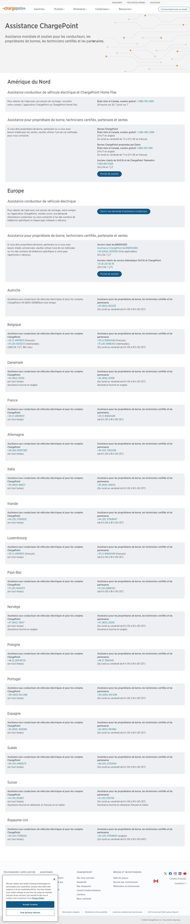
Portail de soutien (109, 173)
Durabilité (81, 882)
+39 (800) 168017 (16, 484)
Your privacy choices (30, 912)
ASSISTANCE (155, 2)
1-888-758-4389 (146, 101)
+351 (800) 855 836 (107, 694)
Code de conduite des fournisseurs (127, 912)
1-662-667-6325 (105, 163)
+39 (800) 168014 (106, 484)
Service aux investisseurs (125, 882)
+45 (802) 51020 (15, 378)
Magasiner (117, 2)
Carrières (81, 894)
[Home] (14, 8)
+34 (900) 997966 (106, 729)
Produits (59, 9)
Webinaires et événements (126, 886)
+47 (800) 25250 (106, 622)
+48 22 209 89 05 (16, 660)
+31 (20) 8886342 (106, 343)
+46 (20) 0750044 (106, 763)
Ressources (125, 9)
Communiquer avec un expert (174, 9)
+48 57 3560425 (105, 660)
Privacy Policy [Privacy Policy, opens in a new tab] (38, 898)
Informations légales (71, 912)
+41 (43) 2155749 (105, 798)
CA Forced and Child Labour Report (163, 912)
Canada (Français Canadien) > (177, 881)
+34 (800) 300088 (17, 729)
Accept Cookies (30, 904)
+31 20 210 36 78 (105, 263)
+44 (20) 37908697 (107, 519)
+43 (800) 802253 (106, 305)
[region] (30, 898)
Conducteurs (102, 9)
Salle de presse (120, 877)
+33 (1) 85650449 (106, 340)
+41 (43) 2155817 (15, 798)
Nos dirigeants (84, 886)
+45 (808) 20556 (106, 378)
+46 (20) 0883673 (16, 763)
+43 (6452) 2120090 (107, 251)
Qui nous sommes (85, 877)
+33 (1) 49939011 (15, 340)
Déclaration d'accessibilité (96, 912)
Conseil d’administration (88, 890)
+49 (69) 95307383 (17, 450)
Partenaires (80, 9)
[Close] (54, 879)
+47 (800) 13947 (15, 622)
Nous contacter (84, 898)
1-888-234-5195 (145, 148)
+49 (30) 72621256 (106, 450)
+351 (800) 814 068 (17, 694)
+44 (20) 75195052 (17, 519)
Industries (40, 9)
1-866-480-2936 (146, 132)
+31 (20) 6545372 (16, 343)
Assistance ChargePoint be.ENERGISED (117, 248)
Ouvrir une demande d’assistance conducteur (123, 211)
